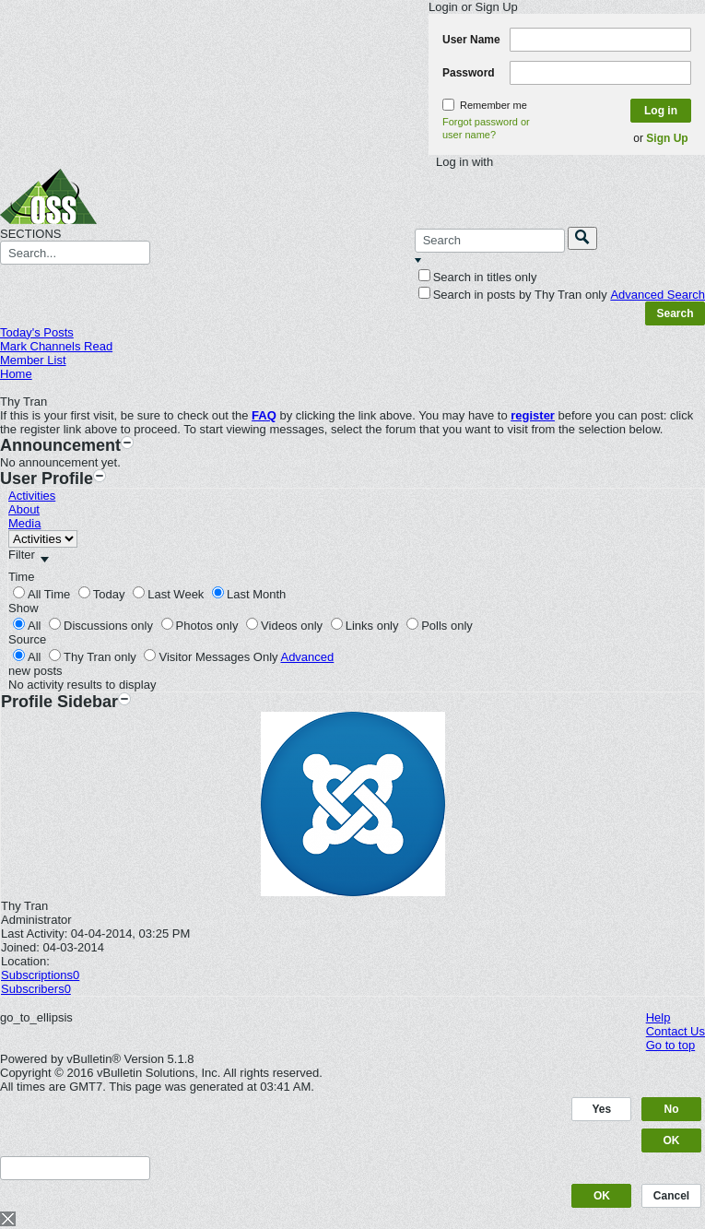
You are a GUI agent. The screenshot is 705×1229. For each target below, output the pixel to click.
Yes (602, 1109)
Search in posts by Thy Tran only (512, 294)
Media (24, 523)
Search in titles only (477, 277)
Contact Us (675, 1031)
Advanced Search (657, 294)
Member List (33, 360)
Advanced (307, 657)
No (671, 1109)
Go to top (670, 1045)
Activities (31, 495)
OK (672, 1140)
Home (16, 374)
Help (658, 1017)
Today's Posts (37, 332)
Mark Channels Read (56, 346)
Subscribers (33, 989)
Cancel (671, 1195)
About (24, 509)
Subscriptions (37, 975)
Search (674, 313)
